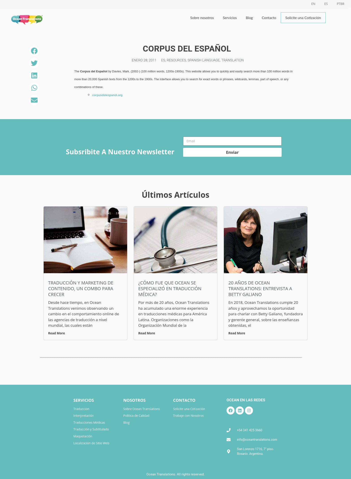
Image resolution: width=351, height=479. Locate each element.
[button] (34, 51)
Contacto (269, 17)
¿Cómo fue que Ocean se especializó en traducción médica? (169, 288)
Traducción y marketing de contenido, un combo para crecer (80, 288)
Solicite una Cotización (303, 17)
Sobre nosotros (202, 17)
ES (162, 60)
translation (234, 60)
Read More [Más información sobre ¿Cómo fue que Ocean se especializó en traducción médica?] (146, 333)
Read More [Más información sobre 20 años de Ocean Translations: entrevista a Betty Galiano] (236, 333)
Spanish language (204, 60)
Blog (249, 17)
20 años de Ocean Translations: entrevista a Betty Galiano (260, 288)
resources (176, 60)
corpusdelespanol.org (107, 95)
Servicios (230, 17)
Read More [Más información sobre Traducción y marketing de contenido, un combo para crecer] (56, 333)
